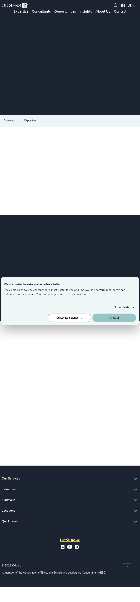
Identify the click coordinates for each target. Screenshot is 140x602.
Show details (121, 307)
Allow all (114, 317)
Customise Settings (69, 317)
